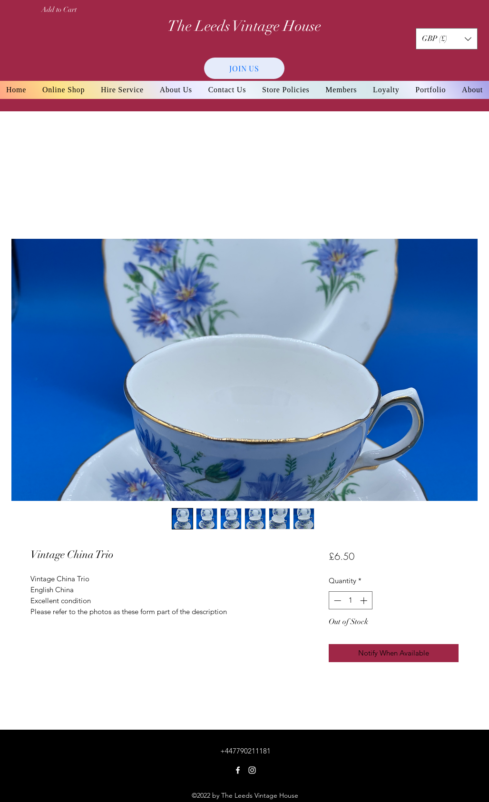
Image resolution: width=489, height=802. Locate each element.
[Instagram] (252, 770)
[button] (447, 38)
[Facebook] (238, 770)
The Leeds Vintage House (244, 26)
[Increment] (364, 600)
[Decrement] (336, 600)
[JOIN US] (244, 68)
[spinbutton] (350, 600)
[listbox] (447, 38)
